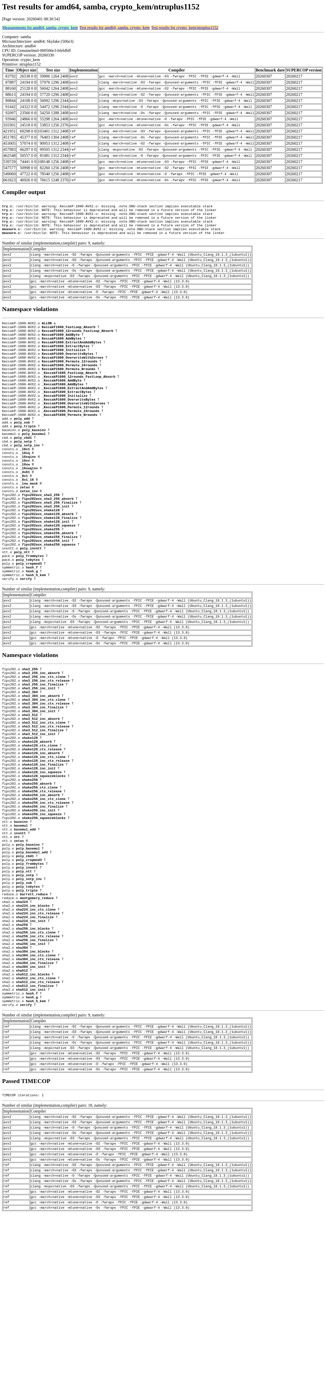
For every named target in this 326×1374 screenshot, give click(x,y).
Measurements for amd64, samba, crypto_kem (40, 27)
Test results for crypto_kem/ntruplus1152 (185, 27)
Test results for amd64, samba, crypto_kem (114, 27)
